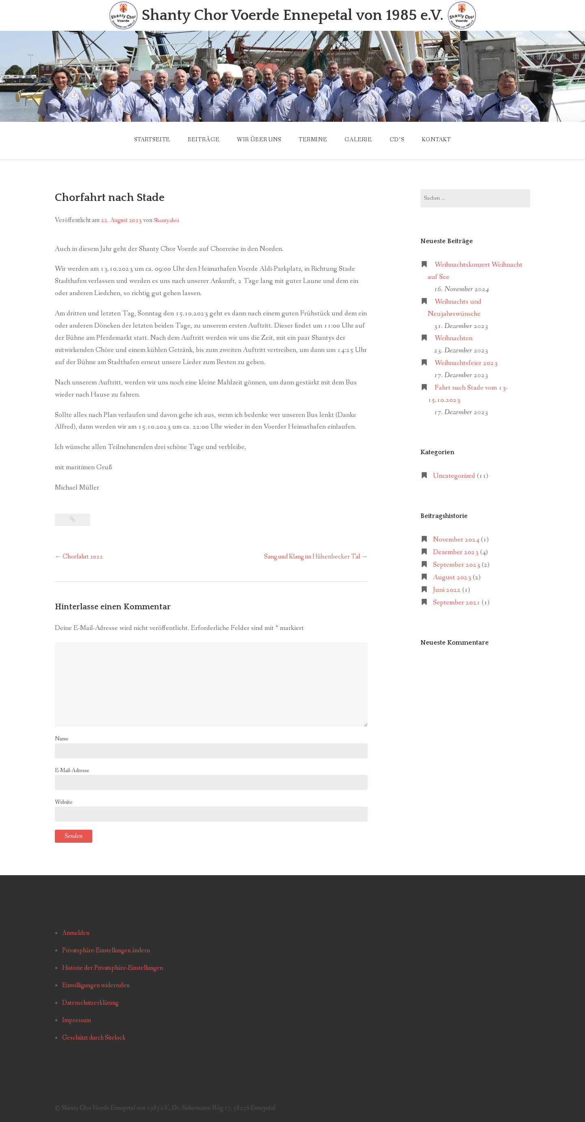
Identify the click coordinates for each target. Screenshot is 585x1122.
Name (61, 738)
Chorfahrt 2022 (79, 556)
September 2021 (456, 602)
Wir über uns (259, 139)
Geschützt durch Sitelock (94, 1038)
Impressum (76, 1020)
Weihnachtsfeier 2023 (466, 363)
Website (63, 802)
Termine (313, 139)
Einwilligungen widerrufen (96, 985)
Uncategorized (454, 476)
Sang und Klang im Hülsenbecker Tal (316, 556)
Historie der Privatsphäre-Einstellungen (112, 968)
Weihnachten (453, 338)
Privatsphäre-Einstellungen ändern (106, 950)
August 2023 (452, 577)
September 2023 (456, 565)
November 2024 (456, 539)
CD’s (397, 139)
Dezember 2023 (456, 552)
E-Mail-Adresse (72, 770)
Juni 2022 (447, 590)
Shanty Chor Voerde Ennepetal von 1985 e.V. (293, 15)
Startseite (152, 139)
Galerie (358, 139)
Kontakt (436, 139)
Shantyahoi (166, 220)
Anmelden (75, 933)
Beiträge (203, 139)
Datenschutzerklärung (90, 1003)
